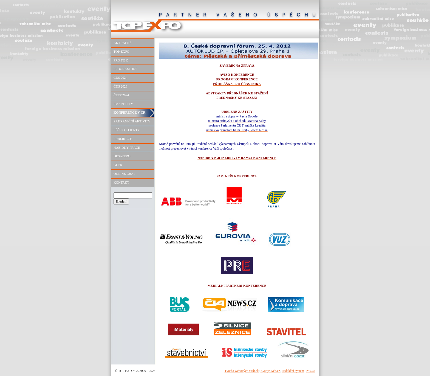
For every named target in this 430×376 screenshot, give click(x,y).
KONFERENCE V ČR (129, 112)
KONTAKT (121, 182)
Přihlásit (310, 370)
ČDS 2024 (120, 78)
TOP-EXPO (121, 52)
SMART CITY (123, 104)
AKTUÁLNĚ (122, 43)
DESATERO (122, 156)
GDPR (118, 165)
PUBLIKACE (123, 139)
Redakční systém (293, 371)
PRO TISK (121, 60)
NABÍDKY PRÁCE (127, 148)
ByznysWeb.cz (270, 371)
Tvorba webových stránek (242, 371)
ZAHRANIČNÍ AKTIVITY (132, 121)
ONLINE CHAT (124, 174)
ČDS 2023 (120, 86)
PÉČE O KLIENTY (127, 130)
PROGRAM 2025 (125, 69)
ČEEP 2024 (121, 95)
